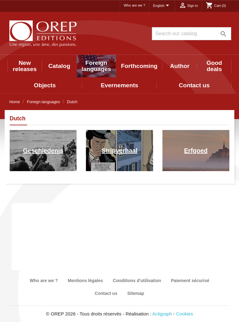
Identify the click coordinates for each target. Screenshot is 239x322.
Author (180, 66)
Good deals (214, 66)
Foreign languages (96, 66)
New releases (25, 66)
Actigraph (162, 313)
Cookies (184, 313)
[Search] (191, 33)
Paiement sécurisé (190, 280)
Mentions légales (85, 280)
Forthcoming (139, 66)
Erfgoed (196, 150)
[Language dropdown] (162, 6)
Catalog (59, 66)
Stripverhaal (119, 150)
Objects (45, 85)
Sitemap (135, 293)
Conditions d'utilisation (137, 280)
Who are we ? (134, 5)
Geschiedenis (43, 150)
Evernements (119, 85)
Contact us (194, 85)
